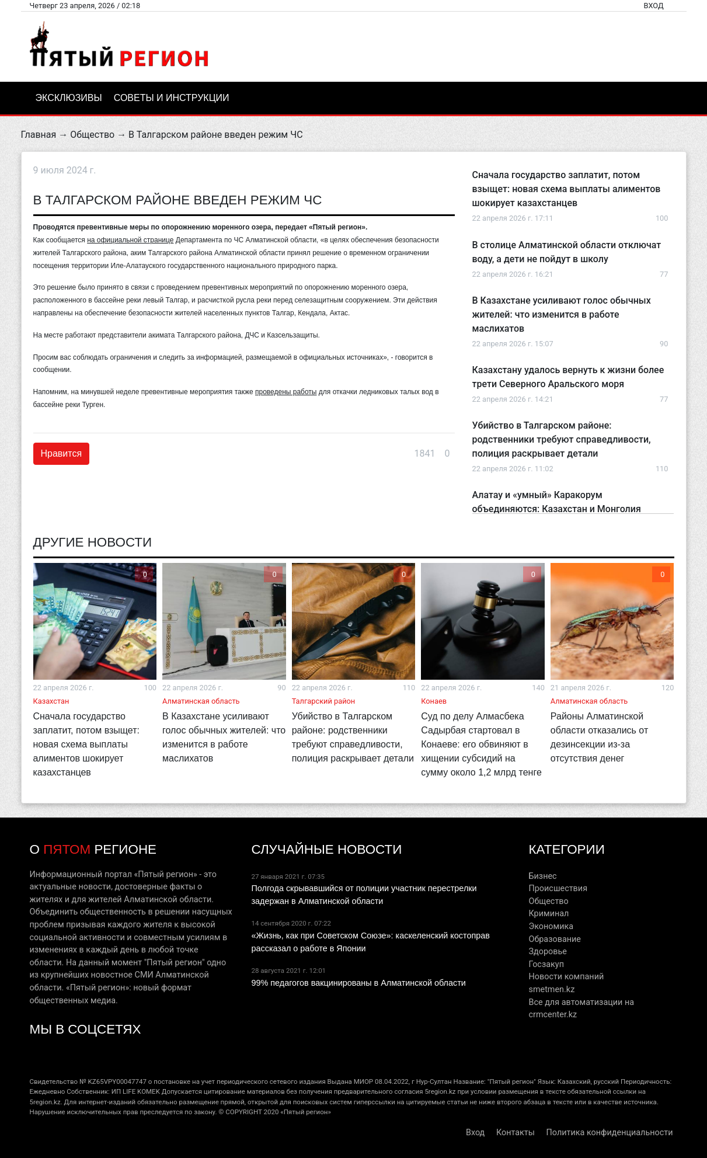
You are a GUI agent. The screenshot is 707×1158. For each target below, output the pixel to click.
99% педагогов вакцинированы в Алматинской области (358, 982)
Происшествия (557, 888)
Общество (92, 134)
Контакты (515, 1133)
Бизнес (542, 876)
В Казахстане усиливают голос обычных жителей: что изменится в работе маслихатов (561, 314)
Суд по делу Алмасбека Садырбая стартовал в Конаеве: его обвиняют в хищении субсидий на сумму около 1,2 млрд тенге (481, 744)
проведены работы (286, 392)
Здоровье (547, 952)
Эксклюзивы (69, 98)
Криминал (548, 914)
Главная (39, 134)
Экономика (550, 926)
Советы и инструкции (171, 98)
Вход (653, 5)
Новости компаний (566, 977)
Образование (554, 939)
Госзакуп (545, 964)
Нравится (61, 453)
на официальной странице (130, 240)
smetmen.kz (551, 989)
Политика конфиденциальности (609, 1133)
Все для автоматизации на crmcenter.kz (581, 1008)
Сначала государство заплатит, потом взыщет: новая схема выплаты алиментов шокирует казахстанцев (566, 188)
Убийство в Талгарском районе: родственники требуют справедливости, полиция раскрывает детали (561, 439)
